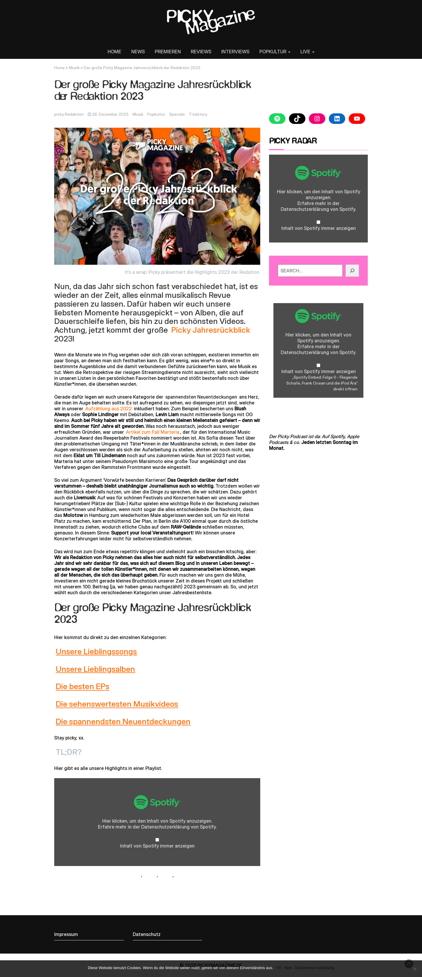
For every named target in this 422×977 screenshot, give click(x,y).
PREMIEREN (168, 51)
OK (278, 967)
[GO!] (352, 270)
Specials (177, 114)
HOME (114, 51)
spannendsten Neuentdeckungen (201, 397)
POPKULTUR (274, 51)
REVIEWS (201, 51)
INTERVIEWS (235, 51)
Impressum (66, 934)
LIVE (307, 51)
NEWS (138, 51)
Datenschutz (147, 934)
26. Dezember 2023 (110, 114)
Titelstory (198, 114)
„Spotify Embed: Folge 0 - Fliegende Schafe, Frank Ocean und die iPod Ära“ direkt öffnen (322, 383)
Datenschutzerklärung (165, 827)
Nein (288, 967)
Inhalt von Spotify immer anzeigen (157, 846)
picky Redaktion (69, 114)
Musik (74, 67)
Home (59, 67)
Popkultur (156, 114)
